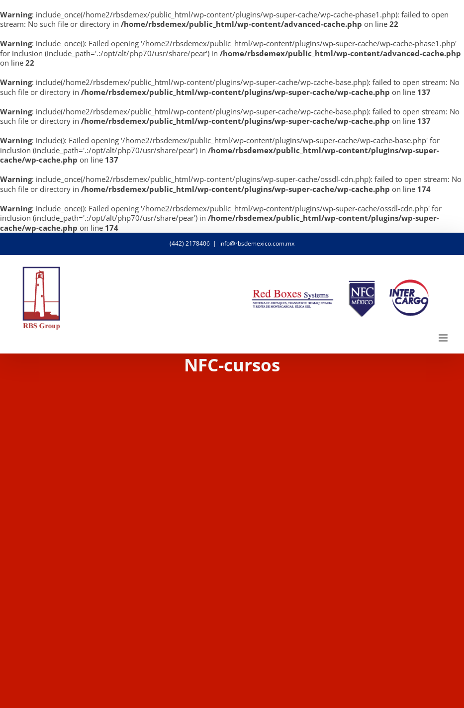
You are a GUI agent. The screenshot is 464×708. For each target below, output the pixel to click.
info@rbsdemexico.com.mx (256, 243)
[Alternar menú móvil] (444, 338)
